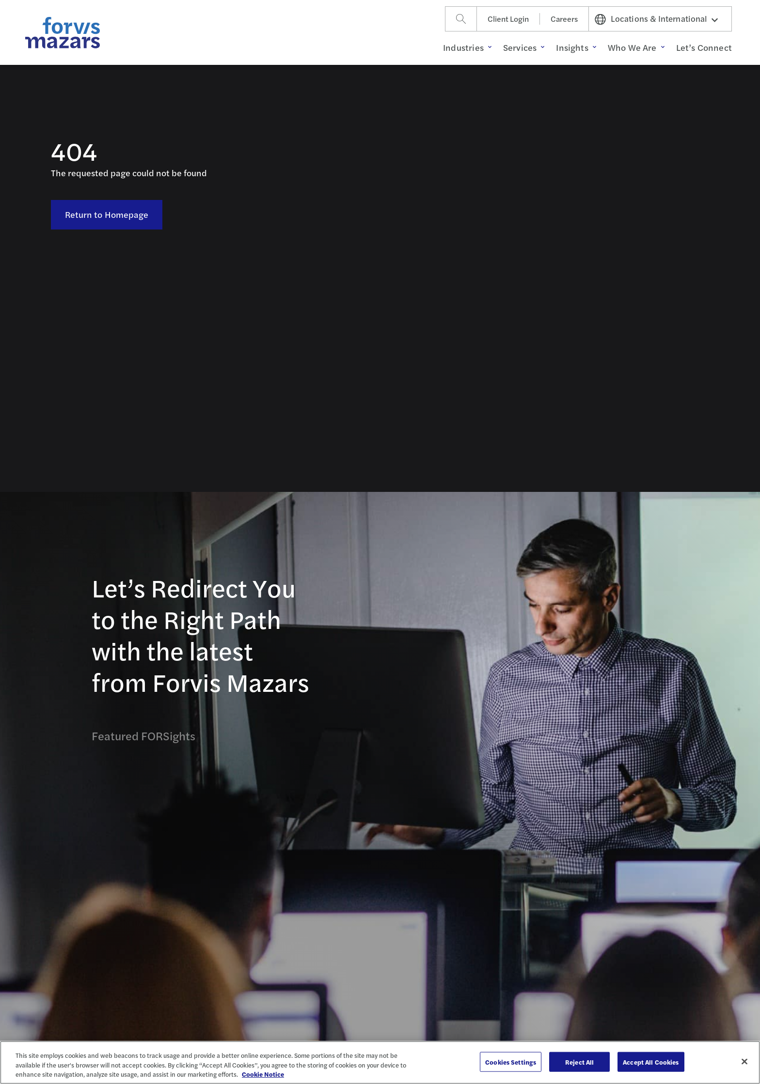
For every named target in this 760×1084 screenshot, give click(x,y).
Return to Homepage (107, 214)
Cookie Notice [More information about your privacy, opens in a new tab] (263, 1074)
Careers (564, 18)
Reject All (579, 1061)
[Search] (461, 19)
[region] (380, 1062)
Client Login (508, 18)
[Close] (744, 1061)
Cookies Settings (510, 1061)
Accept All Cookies (651, 1061)
